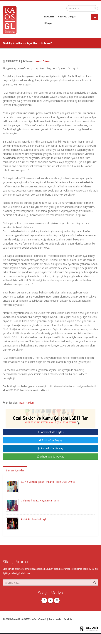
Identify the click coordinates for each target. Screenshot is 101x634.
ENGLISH (49, 16)
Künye (48, 23)
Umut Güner (42, 61)
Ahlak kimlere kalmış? (33, 519)
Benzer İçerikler (15, 470)
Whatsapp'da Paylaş (50, 456)
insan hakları (26, 402)
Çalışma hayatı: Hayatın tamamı (40, 500)
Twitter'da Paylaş (50, 440)
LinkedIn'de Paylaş (50, 448)
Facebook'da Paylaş (51, 432)
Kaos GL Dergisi (67, 16)
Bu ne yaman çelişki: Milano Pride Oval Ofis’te (48, 481)
